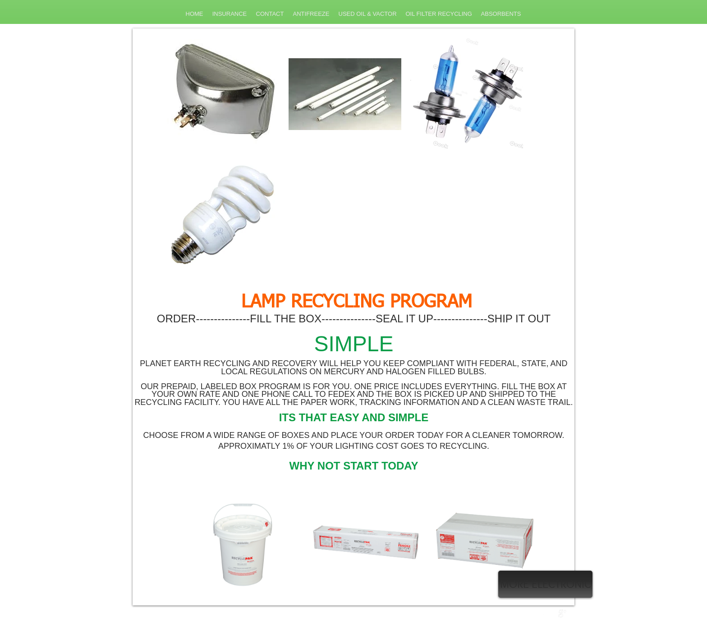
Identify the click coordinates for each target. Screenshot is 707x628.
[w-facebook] (543, 613)
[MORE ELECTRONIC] (545, 584)
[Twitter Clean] (553, 613)
